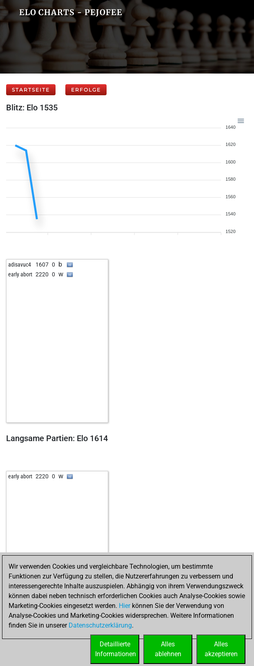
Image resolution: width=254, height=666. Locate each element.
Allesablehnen (168, 649)
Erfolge (86, 90)
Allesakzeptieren (221, 649)
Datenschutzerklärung (100, 625)
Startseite (31, 90)
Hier (124, 606)
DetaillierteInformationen (115, 649)
